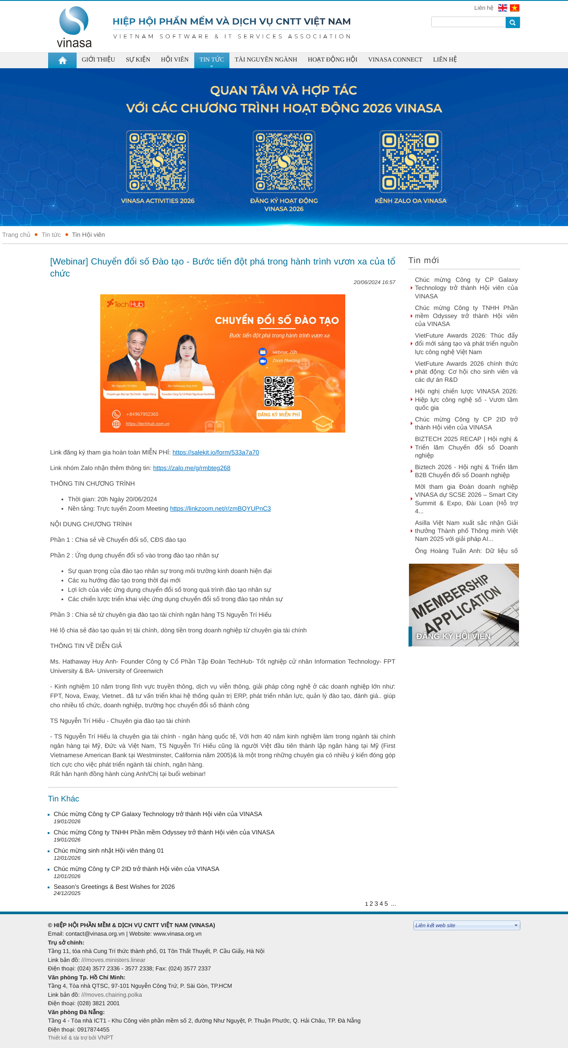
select (516, 925)
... (393, 903)
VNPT (106, 1037)
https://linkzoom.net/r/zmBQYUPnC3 (220, 508)
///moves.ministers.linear (114, 960)
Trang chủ (16, 234)
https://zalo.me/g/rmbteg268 (192, 467)
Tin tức (51, 234)
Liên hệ (484, 7)
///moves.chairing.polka (112, 994)
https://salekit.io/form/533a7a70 (215, 452)
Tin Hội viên (88, 234)
